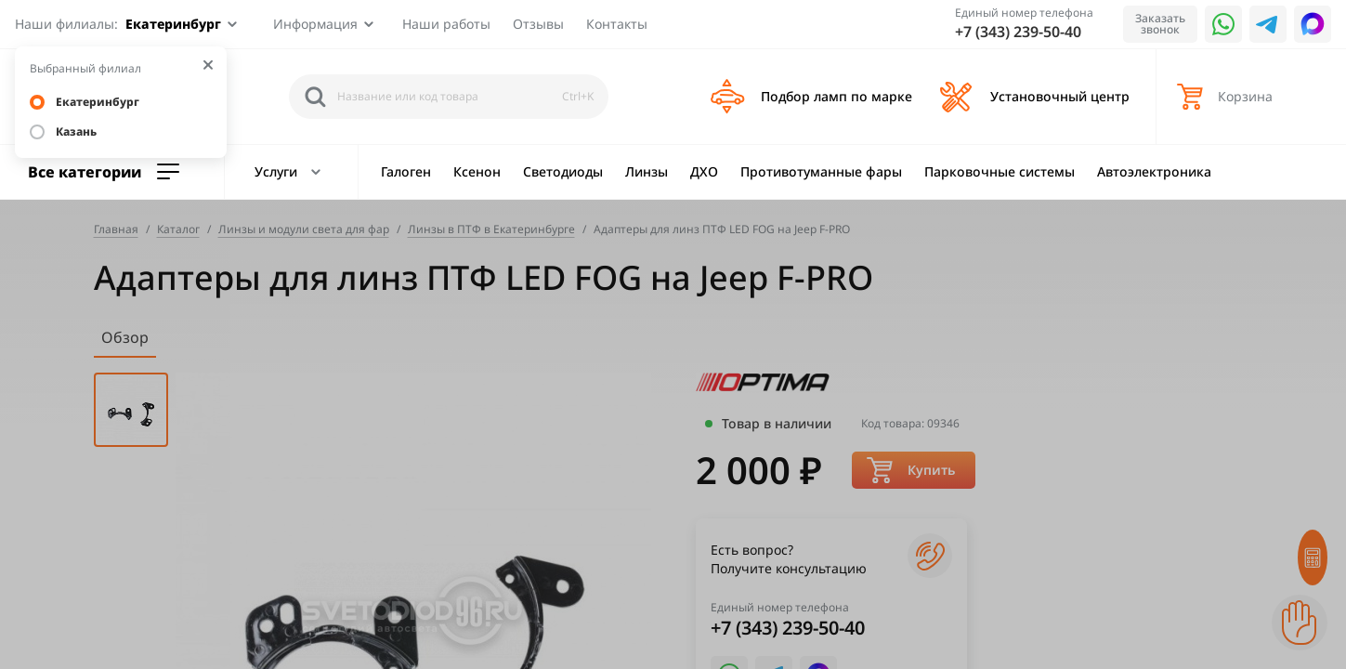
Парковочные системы (999, 171)
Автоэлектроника (1154, 171)
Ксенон (477, 171)
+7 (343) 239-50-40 (1018, 31)
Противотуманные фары (821, 171)
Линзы (646, 171)
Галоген (406, 171)
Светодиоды (563, 171)
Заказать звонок (1160, 23)
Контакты (616, 24)
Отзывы (538, 24)
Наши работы (446, 24)
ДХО (704, 171)
